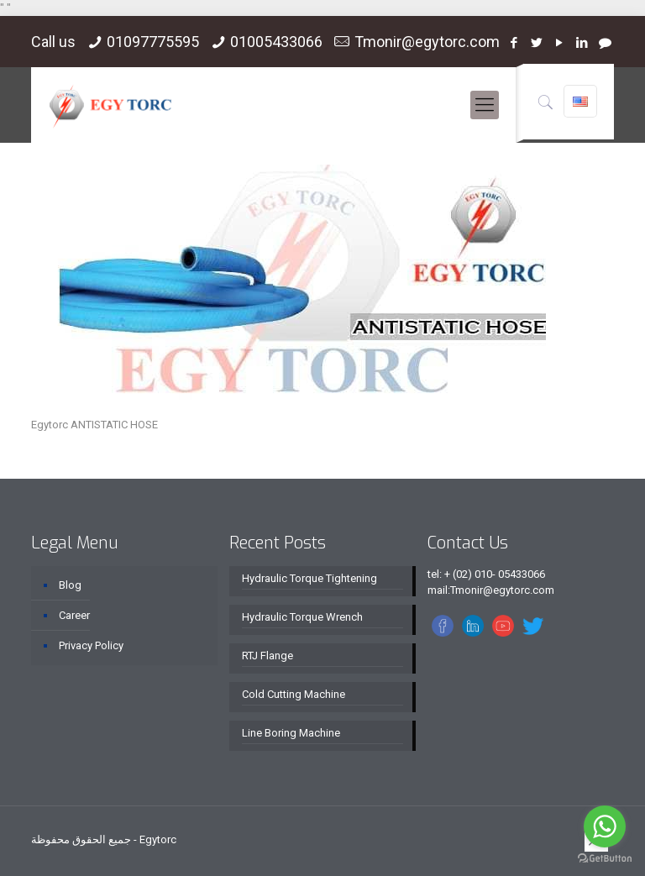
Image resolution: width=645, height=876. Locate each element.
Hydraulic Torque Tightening (309, 578)
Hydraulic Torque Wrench (302, 617)
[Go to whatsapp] (605, 826)
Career (74, 615)
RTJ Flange (267, 655)
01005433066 (276, 41)
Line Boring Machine (291, 733)
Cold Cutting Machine (293, 694)
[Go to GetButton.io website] (605, 858)
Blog (70, 585)
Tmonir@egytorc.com (427, 41)
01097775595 (153, 41)
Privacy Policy (91, 645)
